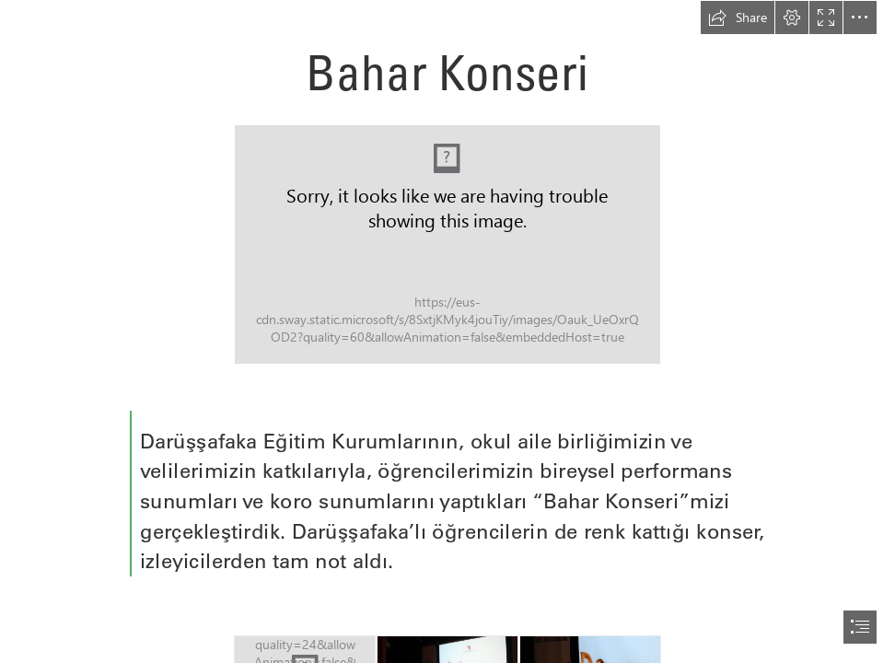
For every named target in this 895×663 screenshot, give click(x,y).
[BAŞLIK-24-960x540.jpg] (447, 244)
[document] (447, 331)
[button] (737, 17)
